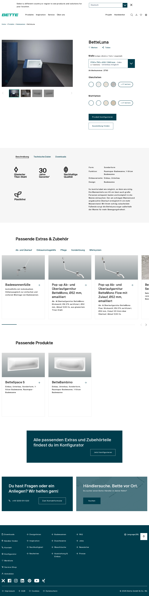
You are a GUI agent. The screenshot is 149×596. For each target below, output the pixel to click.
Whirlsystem (95, 250)
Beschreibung (22, 157)
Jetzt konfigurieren (103, 452)
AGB (23, 591)
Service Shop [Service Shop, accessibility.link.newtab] (10, 567)
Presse (82, 554)
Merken (94, 48)
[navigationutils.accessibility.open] (136, 15)
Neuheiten (34, 554)
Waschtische (60, 547)
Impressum (10, 591)
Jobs (81, 541)
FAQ (81, 534)
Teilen (107, 48)
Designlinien (35, 534)
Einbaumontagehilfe (46, 250)
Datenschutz (51, 591)
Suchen (91, 501)
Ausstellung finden (101, 126)
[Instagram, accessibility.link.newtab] (16, 580)
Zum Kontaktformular (52, 501)
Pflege (64, 250)
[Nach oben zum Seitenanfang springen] (143, 536)
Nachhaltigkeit (36, 547)
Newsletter (84, 547)
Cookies (35, 591)
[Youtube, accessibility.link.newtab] (36, 580)
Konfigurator (10, 554)
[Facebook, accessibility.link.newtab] (9, 580)
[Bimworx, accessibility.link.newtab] (3, 580)
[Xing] (43, 580)
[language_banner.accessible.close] (131, 5)
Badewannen (60, 534)
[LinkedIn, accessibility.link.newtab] (23, 580)
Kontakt (8, 548)
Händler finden (11, 541)
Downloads (60, 157)
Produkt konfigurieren (102, 117)
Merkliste (8, 561)
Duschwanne (60, 541)
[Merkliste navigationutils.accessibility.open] (141, 15)
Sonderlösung (78, 250)
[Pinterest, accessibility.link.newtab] (29, 580)
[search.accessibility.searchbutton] (132, 15)
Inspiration (34, 541)
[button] (3, 93)
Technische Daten (42, 157)
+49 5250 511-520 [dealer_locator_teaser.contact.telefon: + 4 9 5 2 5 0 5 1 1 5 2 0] (20, 501)
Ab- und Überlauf (24, 250)
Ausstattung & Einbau (61, 555)
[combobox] (108, 5)
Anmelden (9, 574)
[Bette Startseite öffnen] (10, 15)
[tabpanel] (74, 190)
